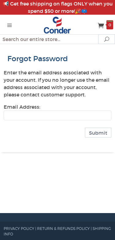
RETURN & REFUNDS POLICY (63, 228)
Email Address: (22, 107)
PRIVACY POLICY (19, 228)
